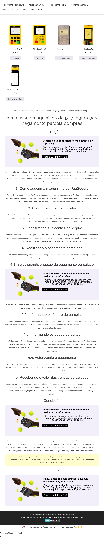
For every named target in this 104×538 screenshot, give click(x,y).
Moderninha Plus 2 (79, 4)
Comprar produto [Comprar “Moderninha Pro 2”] (88, 58)
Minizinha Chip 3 (36, 4)
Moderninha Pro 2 (57, 4)
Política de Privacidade (58, 517)
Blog (30, 517)
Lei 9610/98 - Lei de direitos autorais (51, 462)
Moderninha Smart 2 (32, 9)
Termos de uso (72, 517)
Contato (80, 517)
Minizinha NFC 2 (10, 9)
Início (16, 110)
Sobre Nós (24, 517)
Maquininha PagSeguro (13, 4)
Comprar (15, 58)
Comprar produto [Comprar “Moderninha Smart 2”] (15, 99)
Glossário (24, 110)
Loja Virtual (45, 517)
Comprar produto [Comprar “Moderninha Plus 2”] (64, 58)
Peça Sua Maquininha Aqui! (11, 533)
